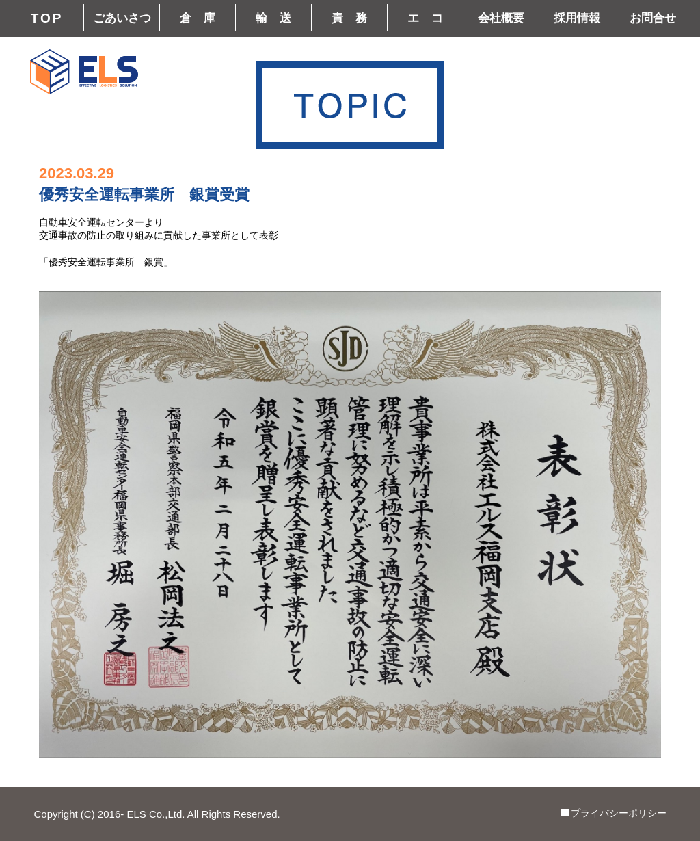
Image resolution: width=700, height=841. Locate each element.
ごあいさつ (122, 18)
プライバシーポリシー (619, 812)
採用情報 (577, 18)
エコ (431, 18)
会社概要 (501, 18)
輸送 (280, 18)
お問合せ (653, 18)
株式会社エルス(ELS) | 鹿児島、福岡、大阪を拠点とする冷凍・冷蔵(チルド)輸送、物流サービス (84, 71)
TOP (47, 18)
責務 (355, 18)
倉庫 (204, 18)
